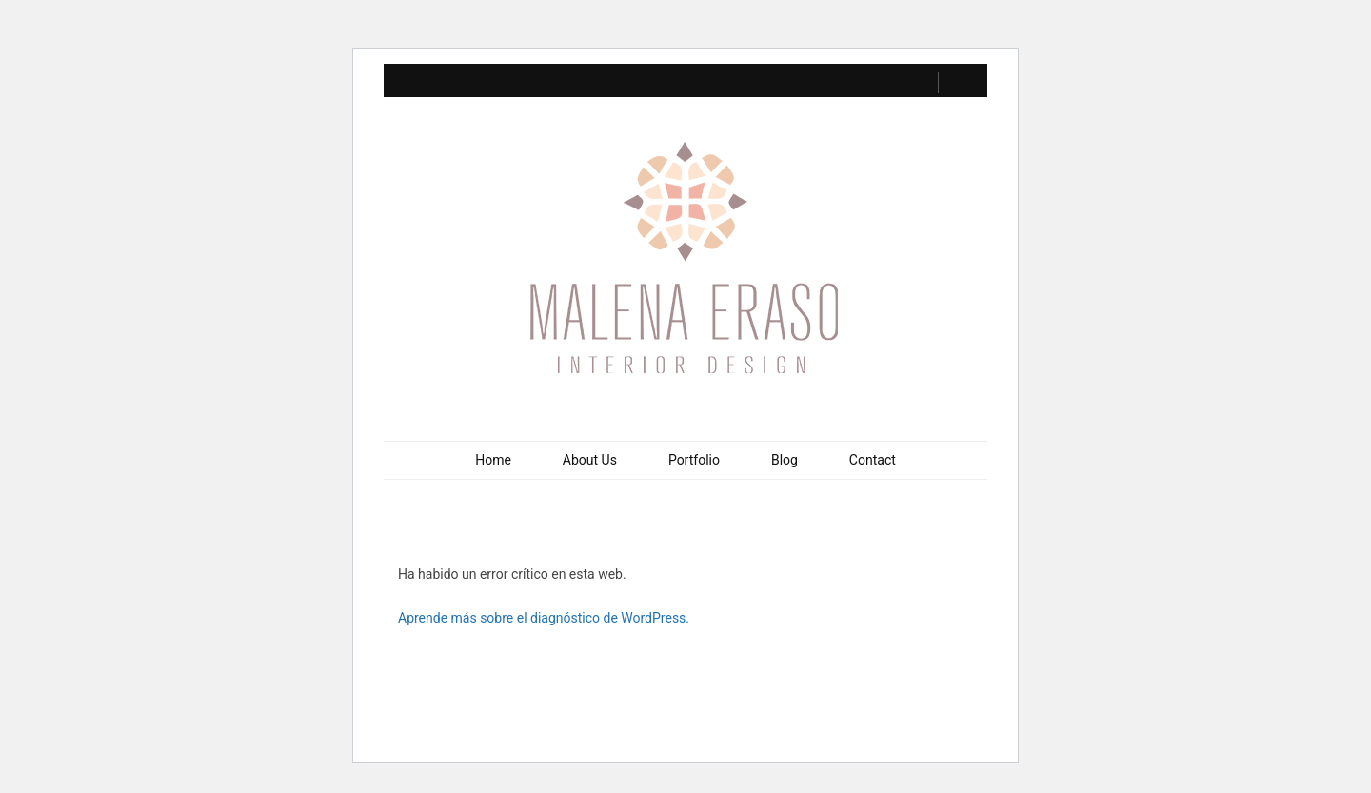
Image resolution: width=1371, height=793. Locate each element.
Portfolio (694, 459)
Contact (872, 459)
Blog (784, 459)
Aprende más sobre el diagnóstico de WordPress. (543, 617)
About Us (590, 459)
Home (493, 459)
